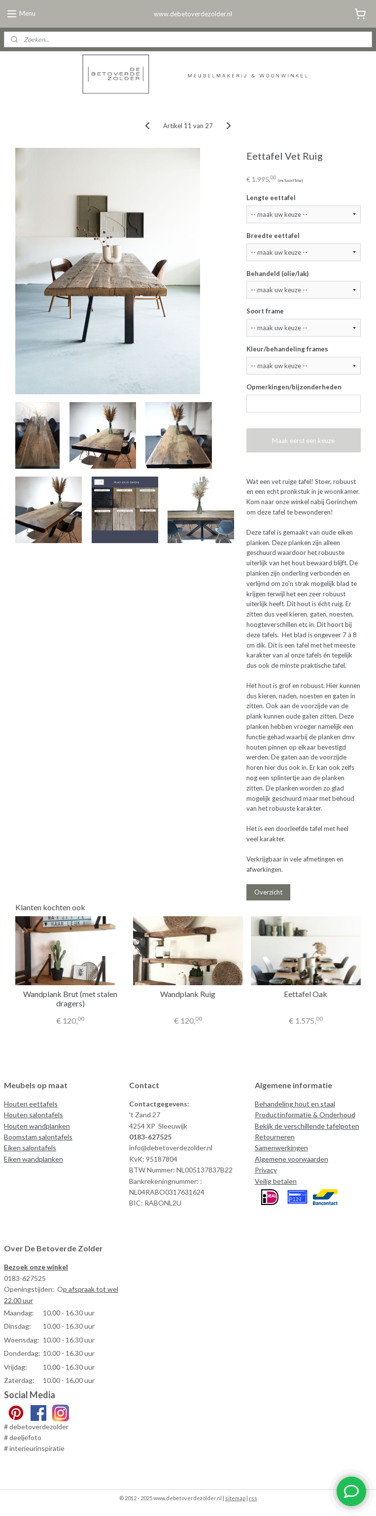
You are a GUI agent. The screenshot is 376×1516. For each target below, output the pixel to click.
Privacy (266, 1170)
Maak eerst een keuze (303, 441)
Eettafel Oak (305, 994)
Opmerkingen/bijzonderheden (294, 387)
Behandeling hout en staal (295, 1104)
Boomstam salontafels (38, 1137)
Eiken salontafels (30, 1147)
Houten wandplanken (37, 1126)
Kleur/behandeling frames (287, 349)
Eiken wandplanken (33, 1159)
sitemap (235, 1498)
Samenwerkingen (281, 1147)
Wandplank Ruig (187, 994)
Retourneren (275, 1137)
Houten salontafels (33, 1114)
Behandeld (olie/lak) (277, 273)
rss (253, 1498)
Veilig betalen (276, 1181)
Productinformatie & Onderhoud (305, 1114)
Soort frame (265, 311)
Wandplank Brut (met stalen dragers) (70, 998)
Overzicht (268, 892)
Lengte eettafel (271, 198)
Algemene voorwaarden (291, 1159)
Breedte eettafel (273, 236)
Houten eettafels (31, 1104)
